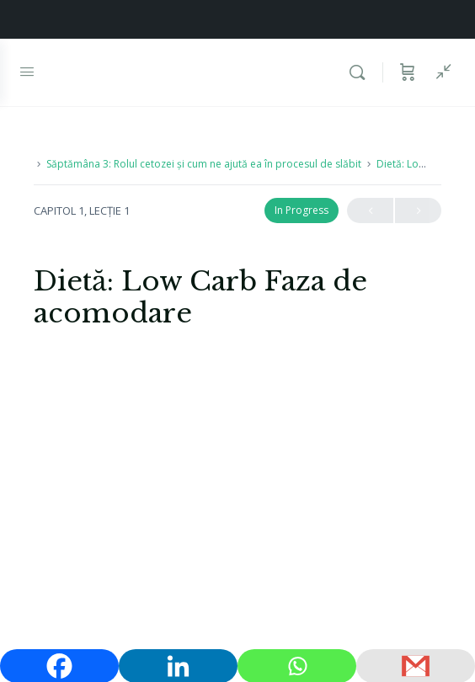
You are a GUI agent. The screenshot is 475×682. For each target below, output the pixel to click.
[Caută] (361, 72)
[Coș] (408, 72)
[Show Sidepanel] (439, 72)
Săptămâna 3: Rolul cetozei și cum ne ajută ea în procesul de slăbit (203, 164)
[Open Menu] (27, 71)
